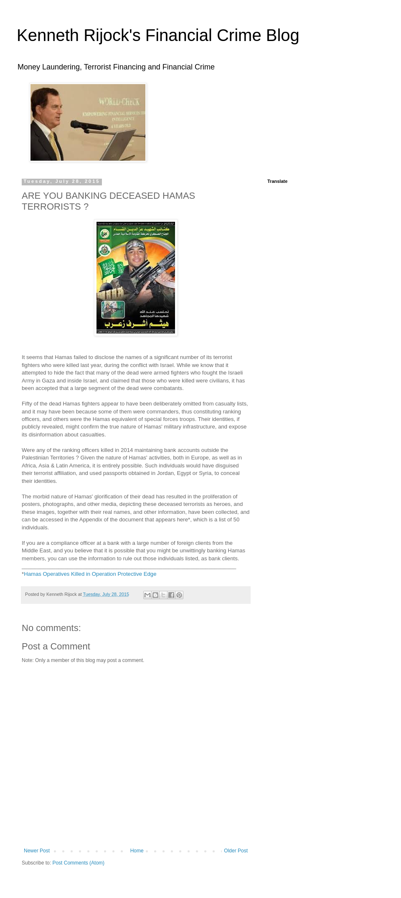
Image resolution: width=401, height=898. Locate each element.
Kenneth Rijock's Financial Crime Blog (158, 35)
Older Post (236, 851)
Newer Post (37, 851)
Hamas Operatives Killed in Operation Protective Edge (90, 574)
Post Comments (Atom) (78, 863)
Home (137, 851)
